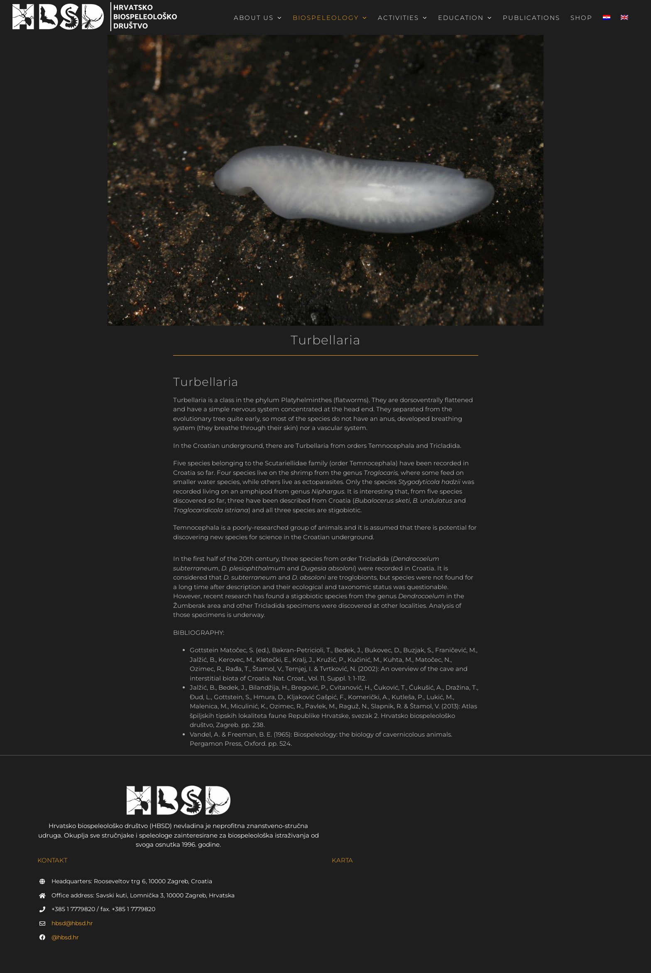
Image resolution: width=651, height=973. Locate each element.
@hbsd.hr (65, 937)
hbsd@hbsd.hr (72, 923)
